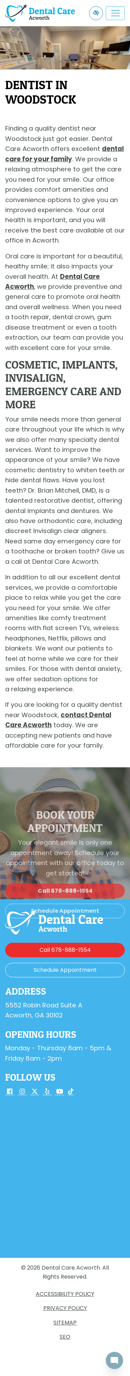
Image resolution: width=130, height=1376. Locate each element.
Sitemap (65, 1323)
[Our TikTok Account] (71, 1092)
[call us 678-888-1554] (65, 950)
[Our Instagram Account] (22, 1092)
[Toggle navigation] (115, 13)
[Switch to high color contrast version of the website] (96, 13)
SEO (65, 1337)
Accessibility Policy (65, 1294)
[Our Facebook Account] (9, 1092)
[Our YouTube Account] (59, 1092)
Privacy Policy (65, 1308)
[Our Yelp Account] (47, 1092)
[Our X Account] (34, 1092)
